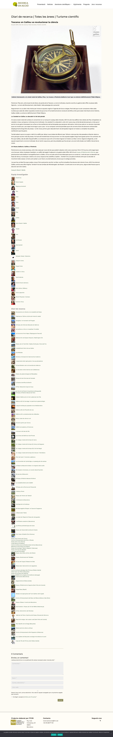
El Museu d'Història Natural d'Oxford (26, 478)
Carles (17, 217)
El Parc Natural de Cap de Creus (24, 387)
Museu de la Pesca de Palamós (19, 573)
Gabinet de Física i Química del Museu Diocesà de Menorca (32, 615)
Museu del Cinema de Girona (19, 538)
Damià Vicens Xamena (22, 282)
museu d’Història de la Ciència (85, 152)
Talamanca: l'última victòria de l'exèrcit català (28, 316)
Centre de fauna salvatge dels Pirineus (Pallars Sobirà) (26, 570)
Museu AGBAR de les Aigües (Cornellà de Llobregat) (25, 575)
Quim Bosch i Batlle (21, 223)
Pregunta (86, 4)
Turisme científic (41, 24)
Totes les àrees (32, 24)
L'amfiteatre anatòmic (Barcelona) (25, 521)
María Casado (19, 182)
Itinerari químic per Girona (23, 422)
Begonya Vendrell (21, 186)
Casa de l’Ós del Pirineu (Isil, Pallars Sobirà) (27, 641)
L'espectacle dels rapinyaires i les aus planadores (29, 361)
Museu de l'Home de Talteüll (23, 495)
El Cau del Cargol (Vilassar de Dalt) (25, 561)
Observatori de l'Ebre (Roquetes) (20, 571)
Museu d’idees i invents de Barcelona (26, 602)
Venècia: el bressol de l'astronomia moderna (28, 357)
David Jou (18, 177)
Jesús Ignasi (19, 245)
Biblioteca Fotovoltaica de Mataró (20, 546)
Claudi (17, 228)
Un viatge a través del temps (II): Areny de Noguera (30, 444)
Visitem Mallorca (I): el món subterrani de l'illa (28, 397)
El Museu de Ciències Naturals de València (27, 325)
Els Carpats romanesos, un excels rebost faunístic (29, 470)
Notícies (50, 4)
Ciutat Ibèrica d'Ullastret (18, 543)
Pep (17, 212)
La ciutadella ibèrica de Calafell (24, 482)
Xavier (17, 208)
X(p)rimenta (77, 4)
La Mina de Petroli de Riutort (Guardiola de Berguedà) (26, 391)
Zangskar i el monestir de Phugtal (25, 320)
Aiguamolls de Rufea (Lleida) (24, 581)
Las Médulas (19, 352)
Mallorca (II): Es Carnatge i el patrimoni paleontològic (30, 401)
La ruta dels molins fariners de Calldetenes (27, 369)
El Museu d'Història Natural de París (25, 392)
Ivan (17, 234)
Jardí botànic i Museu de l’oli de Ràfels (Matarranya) (30, 606)
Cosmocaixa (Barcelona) (22, 576)
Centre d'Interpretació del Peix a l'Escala (22, 540)
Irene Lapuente (20, 292)
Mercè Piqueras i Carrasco (23, 297)
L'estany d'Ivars (20, 491)
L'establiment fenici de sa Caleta (25, 348)
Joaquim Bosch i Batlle (18, 170)
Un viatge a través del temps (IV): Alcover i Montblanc (30, 452)
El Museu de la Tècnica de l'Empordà (26, 487)
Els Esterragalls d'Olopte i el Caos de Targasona (29, 508)
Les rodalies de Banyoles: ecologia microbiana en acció (31, 636)
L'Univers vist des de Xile (22, 431)
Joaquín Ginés (20, 260)
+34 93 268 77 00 (48, 723)
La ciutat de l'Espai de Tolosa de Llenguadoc (28, 517)
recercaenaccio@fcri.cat (50, 721)
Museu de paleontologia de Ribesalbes (26, 374)
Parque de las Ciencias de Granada (25, 378)
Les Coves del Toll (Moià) (18, 551)
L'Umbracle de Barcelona (23, 500)
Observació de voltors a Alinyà (24, 628)
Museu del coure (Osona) (18, 541)
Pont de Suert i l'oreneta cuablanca (25, 457)
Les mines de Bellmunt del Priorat (25, 435)
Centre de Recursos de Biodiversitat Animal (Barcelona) (26, 545)
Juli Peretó (19, 240)
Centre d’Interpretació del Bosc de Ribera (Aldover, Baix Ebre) (33, 598)
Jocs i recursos (96, 4)
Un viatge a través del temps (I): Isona (26, 440)
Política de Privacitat (30, 697)
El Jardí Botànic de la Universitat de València (28, 365)
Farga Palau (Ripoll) (21, 589)
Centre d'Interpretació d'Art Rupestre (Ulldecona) (29, 632)
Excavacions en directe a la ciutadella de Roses (29, 312)
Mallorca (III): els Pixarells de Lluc (25, 410)
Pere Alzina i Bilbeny (21, 288)
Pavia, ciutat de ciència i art (23, 418)
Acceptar (54, 734)
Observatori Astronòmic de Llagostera (26, 566)
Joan (17, 196)
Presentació (41, 4)
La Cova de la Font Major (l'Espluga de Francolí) (29, 333)
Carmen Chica (20, 301)
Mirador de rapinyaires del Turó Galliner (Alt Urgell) (30, 593)
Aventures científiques (62, 4)
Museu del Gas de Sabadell (18, 549)
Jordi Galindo (19, 277)
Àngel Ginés (19, 266)
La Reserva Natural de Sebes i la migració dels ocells (30, 465)
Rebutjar (60, 734)
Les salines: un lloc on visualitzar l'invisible (27, 329)
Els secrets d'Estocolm (22, 474)
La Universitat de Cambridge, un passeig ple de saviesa (31, 461)
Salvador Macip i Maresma (23, 256)
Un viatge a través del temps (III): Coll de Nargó (29, 448)
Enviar (60, 700)
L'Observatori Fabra (21, 512)
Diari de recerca (23, 24)
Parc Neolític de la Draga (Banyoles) (26, 623)
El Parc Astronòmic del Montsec (24, 611)
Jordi (17, 250)
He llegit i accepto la (24, 697)
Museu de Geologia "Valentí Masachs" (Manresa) (24, 548)
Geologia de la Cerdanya (22, 504)
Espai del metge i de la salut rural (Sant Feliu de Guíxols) (31, 619)
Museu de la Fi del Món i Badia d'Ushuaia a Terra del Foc (31, 344)
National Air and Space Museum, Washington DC (29, 337)
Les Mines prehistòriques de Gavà (25, 525)
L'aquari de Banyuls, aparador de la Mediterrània (29, 405)
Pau (17, 191)
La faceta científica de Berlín (24, 382)
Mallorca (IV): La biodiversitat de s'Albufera (27, 414)
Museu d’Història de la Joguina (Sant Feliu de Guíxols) (30, 585)
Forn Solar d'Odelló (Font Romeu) (25, 534)
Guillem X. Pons (20, 271)
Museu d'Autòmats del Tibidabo (24, 557)
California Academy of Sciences (24, 427)
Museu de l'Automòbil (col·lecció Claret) (26, 530)
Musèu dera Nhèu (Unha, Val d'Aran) (25, 553)
